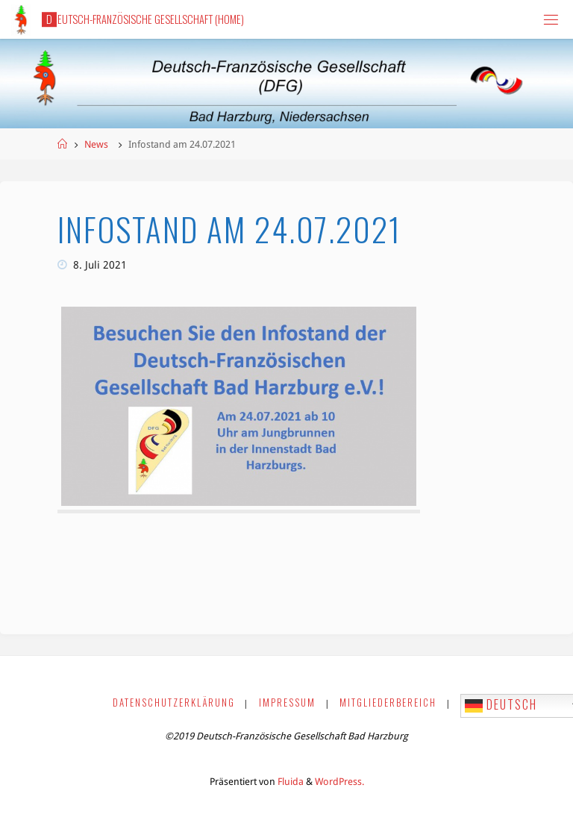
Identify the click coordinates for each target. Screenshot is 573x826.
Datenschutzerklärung (174, 702)
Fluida (289, 781)
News (96, 144)
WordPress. (339, 781)
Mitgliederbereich (387, 702)
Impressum (287, 702)
